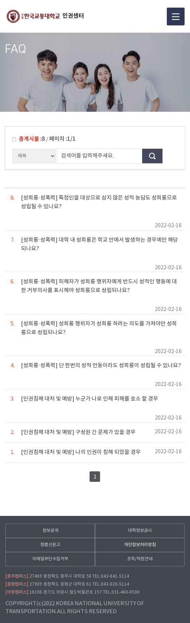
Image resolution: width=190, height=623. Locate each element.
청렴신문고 (50, 544)
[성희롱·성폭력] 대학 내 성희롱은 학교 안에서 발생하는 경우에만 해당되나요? (94, 244)
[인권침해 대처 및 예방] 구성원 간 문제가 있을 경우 (73, 432)
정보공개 (50, 530)
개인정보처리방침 (140, 544)
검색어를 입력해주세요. (87, 156)
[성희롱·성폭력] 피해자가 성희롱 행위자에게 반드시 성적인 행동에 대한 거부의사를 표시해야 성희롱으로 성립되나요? (94, 286)
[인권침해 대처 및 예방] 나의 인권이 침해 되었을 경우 (76, 452)
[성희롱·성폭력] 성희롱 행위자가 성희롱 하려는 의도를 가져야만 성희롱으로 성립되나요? (94, 328)
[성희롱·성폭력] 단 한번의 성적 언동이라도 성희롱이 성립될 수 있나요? (96, 365)
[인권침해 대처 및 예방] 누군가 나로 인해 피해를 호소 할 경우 (84, 398)
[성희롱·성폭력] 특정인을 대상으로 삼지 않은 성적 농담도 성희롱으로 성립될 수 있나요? (94, 202)
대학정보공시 (140, 530)
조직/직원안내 (140, 559)
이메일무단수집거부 (50, 559)
